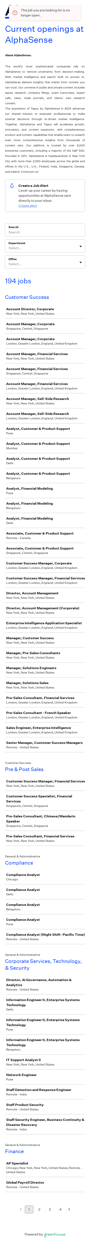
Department (16, 243)
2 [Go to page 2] (39, 1209)
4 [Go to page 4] (60, 1209)
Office (12, 259)
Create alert (27, 206)
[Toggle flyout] (80, 246)
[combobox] (8, 248)
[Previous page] (20, 1209)
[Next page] (69, 1209)
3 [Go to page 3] (50, 1209)
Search (13, 227)
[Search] (45, 232)
